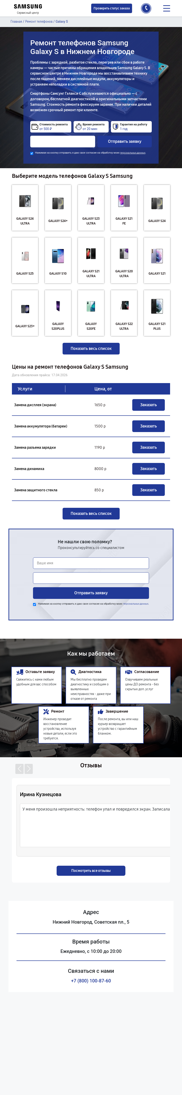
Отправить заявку (124, 141)
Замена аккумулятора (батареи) (40, 426)
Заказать (148, 404)
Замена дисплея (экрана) (35, 405)
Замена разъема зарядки (35, 447)
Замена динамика (29, 469)
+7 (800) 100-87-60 (91, 981)
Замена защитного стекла (35, 490)
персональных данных (132, 152)
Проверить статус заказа (112, 8)
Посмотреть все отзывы (91, 870)
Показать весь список (91, 348)
